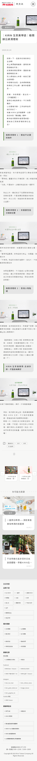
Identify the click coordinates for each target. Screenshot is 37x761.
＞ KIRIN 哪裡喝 (8, 716)
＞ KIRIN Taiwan (8, 700)
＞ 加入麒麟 (23, 634)
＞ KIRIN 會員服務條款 (10, 733)
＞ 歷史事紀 (7, 634)
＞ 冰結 (16, 598)
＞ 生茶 (6, 608)
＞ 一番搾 (16, 593)
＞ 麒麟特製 (17, 603)
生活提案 (10, 446)
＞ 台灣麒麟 (23, 629)
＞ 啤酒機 (6, 598)
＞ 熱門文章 (7, 711)
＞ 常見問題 (23, 646)
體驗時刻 (10, 443)
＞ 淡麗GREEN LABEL (29, 593)
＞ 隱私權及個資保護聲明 (10, 723)
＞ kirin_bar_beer (8, 683)
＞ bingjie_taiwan (24, 688)
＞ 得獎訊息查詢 (8, 646)
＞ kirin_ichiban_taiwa (26, 683)
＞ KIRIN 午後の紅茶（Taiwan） (11, 674)
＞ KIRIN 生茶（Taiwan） (26, 674)
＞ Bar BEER (7, 593)
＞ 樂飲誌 (22, 659)
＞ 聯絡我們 (23, 641)
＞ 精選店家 (23, 711)
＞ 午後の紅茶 (28, 603)
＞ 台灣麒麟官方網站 (9, 659)
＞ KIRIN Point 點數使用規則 (11, 728)
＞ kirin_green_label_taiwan (11, 688)
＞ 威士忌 (6, 603)
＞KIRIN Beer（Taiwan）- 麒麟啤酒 (11, 669)
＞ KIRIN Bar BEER (24, 669)
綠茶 (24, 443)
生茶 (18, 443)
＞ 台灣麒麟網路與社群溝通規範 (12, 738)
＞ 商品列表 (7, 618)
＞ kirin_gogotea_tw (9, 693)
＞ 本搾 (27, 598)
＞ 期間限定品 (7, 613)
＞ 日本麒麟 (7, 629)
